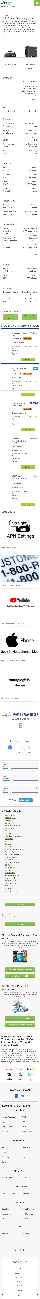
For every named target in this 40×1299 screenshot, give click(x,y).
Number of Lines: (20, 741)
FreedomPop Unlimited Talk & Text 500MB (19, 441)
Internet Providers (9, 1193)
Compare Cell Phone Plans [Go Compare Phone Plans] (20, 969)
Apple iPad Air (10, 828)
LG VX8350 (9, 841)
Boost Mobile (27, 1132)
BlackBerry (26, 1147)
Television (25, 1193)
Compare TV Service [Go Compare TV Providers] (20, 1018)
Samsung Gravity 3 (11, 891)
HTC (4, 1152)
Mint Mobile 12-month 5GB (20, 334)
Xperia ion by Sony (11, 852)
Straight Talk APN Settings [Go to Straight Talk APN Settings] (9, 547)
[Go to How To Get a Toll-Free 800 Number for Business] (20, 568)
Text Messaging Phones (28, 1216)
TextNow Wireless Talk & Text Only (18, 405)
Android (5, 1234)
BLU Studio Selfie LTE (12, 854)
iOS (3, 1239)
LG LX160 (8, 846)
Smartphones (7, 1209)
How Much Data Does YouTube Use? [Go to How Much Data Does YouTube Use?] (12, 623)
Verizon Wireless (8, 1117)
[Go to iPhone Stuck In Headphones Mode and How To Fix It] (20, 644)
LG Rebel (8, 888)
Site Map (20, 1291)
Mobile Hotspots (8, 1178)
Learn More (20, 904)
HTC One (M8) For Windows (14, 849)
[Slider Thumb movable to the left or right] (9, 769)
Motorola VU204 (10, 886)
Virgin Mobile (7, 1127)
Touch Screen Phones (7, 1216)
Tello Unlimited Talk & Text (20, 370)
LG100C (8, 870)
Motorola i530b (10, 878)
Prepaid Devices (28, 1209)
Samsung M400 (10, 883)
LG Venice (8, 865)
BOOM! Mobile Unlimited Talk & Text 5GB (19, 478)
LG (23, 1152)
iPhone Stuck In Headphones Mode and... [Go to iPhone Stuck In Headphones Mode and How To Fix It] (14, 661)
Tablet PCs (26, 1178)
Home (20, 1268)
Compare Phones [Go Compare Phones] (20, 976)
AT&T (24, 1117)
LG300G (8, 833)
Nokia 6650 (9, 820)
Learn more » (7, 83)
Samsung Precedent (12, 862)
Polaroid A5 (9, 839)
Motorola (5, 1157)
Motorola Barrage (11, 857)
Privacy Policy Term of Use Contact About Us (20, 1279)
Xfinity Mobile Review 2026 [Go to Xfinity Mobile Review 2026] (9, 698)
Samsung (5, 1162)
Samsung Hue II (10, 831)
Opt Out (20, 1295)
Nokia (24, 1157)
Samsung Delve (10, 881)
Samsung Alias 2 (10, 844)
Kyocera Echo (10, 873)
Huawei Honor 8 (10, 815)
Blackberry (26, 1234)
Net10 (24, 1127)
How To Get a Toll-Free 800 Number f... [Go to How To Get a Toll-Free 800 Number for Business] (13, 585)
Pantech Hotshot (10, 867)
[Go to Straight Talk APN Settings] (20, 530)
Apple (4, 1147)
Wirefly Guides (19, 1250)
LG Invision (9, 860)
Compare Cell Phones (7, 7)
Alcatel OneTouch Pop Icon (14, 836)
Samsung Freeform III (12, 826)
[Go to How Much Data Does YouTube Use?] (20, 606)
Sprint (4, 1122)
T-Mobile (25, 1122)
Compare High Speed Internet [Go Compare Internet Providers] (20, 1025)
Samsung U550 (10, 818)
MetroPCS (6, 1132)
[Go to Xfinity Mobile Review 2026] (20, 681)
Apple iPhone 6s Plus (12, 875)
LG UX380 (8, 823)
